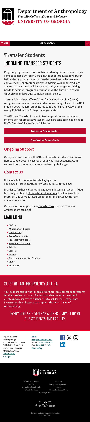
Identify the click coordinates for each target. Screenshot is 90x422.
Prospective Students (19, 240)
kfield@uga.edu (47, 180)
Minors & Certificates (19, 229)
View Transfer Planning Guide (45, 140)
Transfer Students (18, 236)
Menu (4, 43)
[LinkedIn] (53, 405)
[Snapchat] (46, 405)
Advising (13, 247)
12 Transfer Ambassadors (42, 193)
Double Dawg (15, 232)
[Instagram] (43, 405)
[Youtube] (50, 405)
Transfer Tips (46, 206)
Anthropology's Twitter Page (69, 337)
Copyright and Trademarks (31, 387)
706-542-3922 (46, 342)
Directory (58, 381)
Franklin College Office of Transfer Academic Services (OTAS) (43, 99)
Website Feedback (31, 390)
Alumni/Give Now (47, 43)
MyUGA (31, 384)
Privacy (58, 387)
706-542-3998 (43, 345)
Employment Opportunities (58, 384)
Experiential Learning (20, 243)
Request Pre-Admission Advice (45, 131)
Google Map (37, 348)
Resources (14, 265)
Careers (12, 250)
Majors (12, 225)
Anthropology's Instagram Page (75, 337)
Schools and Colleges (31, 381)
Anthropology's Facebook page (62, 337)
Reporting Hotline (45, 393)
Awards (12, 254)
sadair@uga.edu (62, 183)
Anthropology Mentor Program (25, 258)
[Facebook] (36, 405)
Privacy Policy (9, 353)
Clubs (12, 261)
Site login (7, 356)
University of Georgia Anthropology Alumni (63, 344)
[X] (39, 405)
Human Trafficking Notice (58, 390)
